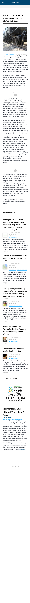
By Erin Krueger (14, 354)
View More (22, 449)
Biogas (11, 237)
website (5, 203)
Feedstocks (12, 270)
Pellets (11, 341)
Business (19, 270)
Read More (6, 251)
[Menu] (3, 2)
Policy (15, 237)
